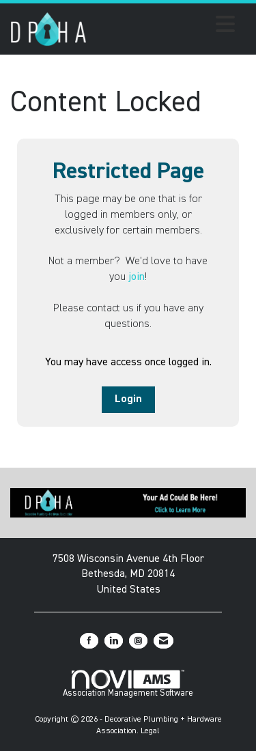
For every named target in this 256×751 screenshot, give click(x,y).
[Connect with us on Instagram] (138, 641)
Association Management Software (128, 684)
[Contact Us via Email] (163, 641)
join (136, 277)
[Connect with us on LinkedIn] (113, 641)
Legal (150, 731)
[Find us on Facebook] (89, 641)
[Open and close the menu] (165, 26)
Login (128, 399)
